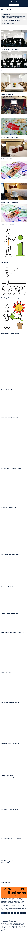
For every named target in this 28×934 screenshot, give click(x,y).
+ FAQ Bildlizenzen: (6, 14)
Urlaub (10, 923)
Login (8, 921)
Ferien (18, 924)
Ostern (14, 923)
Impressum (3, 920)
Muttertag (22, 924)
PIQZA (14, 1)
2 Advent (6, 924)
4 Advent (15, 924)
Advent (23, 923)
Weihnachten (19, 923)
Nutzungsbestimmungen (11, 920)
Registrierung (13, 921)
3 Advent (10, 924)
